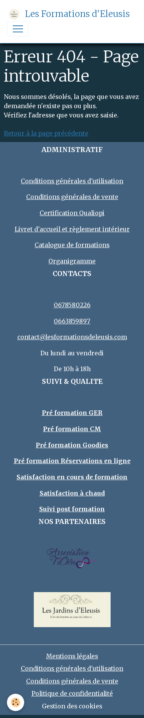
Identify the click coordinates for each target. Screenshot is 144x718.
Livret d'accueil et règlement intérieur (72, 229)
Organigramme (72, 261)
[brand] (68, 14)
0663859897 (72, 321)
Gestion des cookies (72, 706)
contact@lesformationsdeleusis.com (72, 337)
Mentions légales (72, 656)
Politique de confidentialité (72, 693)
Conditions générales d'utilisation (72, 181)
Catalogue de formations (72, 245)
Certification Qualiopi (72, 213)
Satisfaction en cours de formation (72, 477)
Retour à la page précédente (46, 133)
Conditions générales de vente (72, 197)
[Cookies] (15, 702)
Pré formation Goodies (72, 445)
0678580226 (72, 305)
